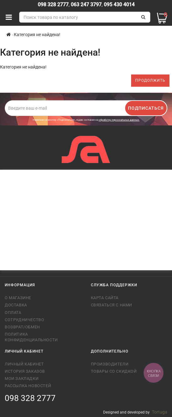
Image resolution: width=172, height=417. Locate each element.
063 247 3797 (86, 5)
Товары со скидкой (114, 371)
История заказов (25, 371)
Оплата (13, 312)
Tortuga (159, 411)
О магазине (18, 297)
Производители (110, 364)
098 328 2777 (53, 5)
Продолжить (150, 80)
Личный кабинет (24, 364)
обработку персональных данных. (119, 119)
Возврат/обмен (22, 327)
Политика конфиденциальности (31, 337)
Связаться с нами (111, 305)
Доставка (16, 305)
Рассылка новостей (28, 385)
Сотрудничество (24, 319)
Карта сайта (105, 297)
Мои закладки (21, 378)
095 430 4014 (119, 5)
